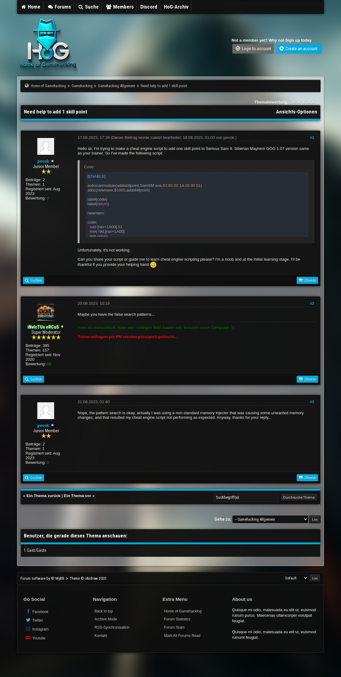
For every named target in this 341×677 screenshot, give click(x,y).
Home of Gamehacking (48, 86)
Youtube (35, 637)
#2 (312, 303)
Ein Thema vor (77, 495)
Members (120, 7)
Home (30, 7)
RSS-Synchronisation (112, 627)
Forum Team (174, 627)
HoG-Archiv (176, 7)
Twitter (34, 620)
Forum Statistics (177, 619)
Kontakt (101, 636)
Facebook (37, 611)
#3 (312, 402)
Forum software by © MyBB (42, 578)
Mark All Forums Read (182, 636)
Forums (59, 7)
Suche (88, 7)
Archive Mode (106, 619)
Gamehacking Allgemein (116, 86)
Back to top (104, 611)
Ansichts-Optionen (296, 112)
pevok (43, 161)
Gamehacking (82, 86)
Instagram (37, 628)
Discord (148, 7)
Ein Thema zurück (44, 495)
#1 (312, 137)
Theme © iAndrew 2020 (87, 578)
